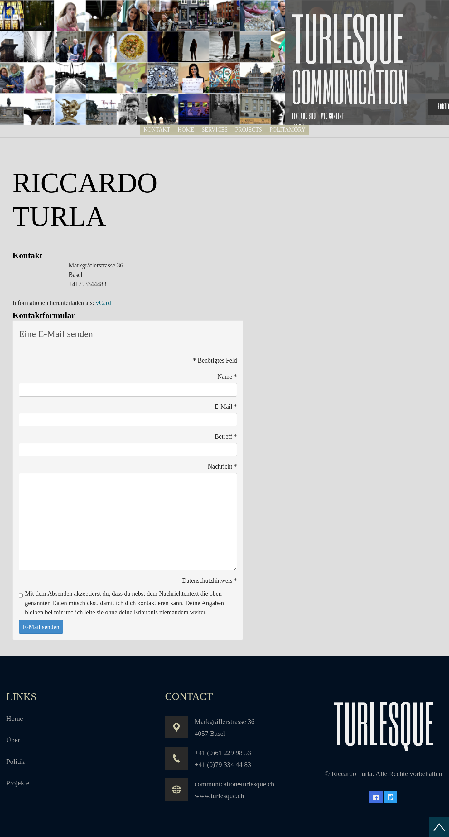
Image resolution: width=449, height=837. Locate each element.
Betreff (226, 436)
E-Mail (226, 406)
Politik (15, 761)
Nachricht (222, 466)
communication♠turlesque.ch (234, 784)
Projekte (17, 783)
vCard (103, 302)
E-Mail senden (41, 626)
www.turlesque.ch (219, 796)
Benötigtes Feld (215, 360)
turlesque (383, 722)
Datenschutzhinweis (209, 580)
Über (13, 740)
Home (14, 718)
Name (227, 376)
